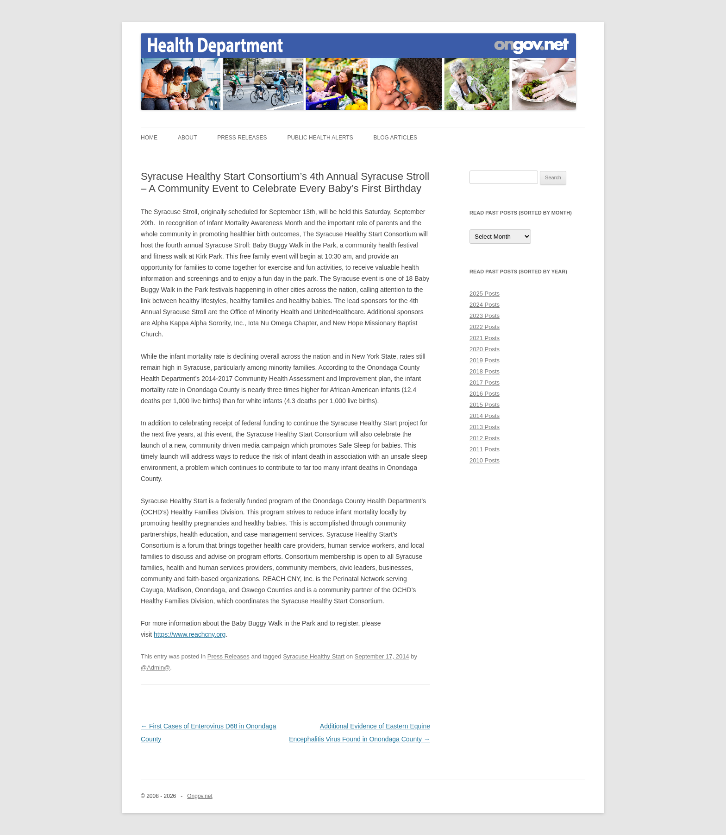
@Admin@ (155, 667)
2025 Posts (484, 293)
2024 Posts (484, 304)
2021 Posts (484, 338)
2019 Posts (484, 360)
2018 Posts (484, 371)
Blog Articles (395, 137)
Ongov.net (199, 796)
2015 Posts (484, 404)
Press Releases (242, 137)
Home (149, 137)
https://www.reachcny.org (189, 634)
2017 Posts (484, 382)
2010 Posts (484, 460)
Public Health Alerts (320, 137)
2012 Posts (484, 438)
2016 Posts (484, 393)
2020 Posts (484, 349)
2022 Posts (484, 326)
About (187, 137)
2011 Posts (484, 449)
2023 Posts (484, 315)
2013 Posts (484, 427)
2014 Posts (484, 415)
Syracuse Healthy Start (313, 656)
